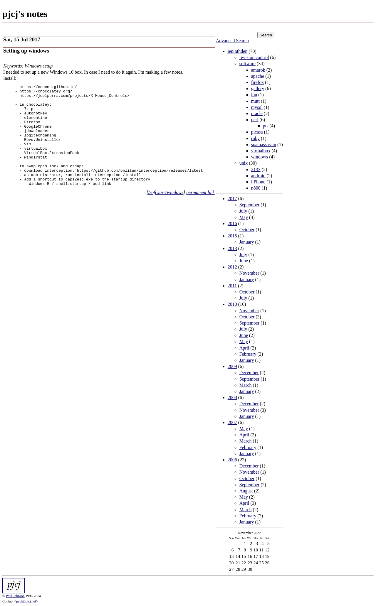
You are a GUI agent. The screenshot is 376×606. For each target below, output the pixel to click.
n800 (256, 187)
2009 (232, 366)
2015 (232, 235)
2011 (232, 285)
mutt (255, 101)
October (247, 229)
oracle (257, 113)
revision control (254, 57)
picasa (257, 131)
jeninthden (238, 51)
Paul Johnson (15, 596)
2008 (232, 397)
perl (254, 119)
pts (265, 125)
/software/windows (165, 212)
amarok (258, 69)
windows (259, 156)
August (246, 490)
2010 (232, 304)
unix (243, 163)
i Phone (258, 181)
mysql (257, 107)
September (249, 204)
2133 (256, 169)
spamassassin (263, 144)
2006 (232, 459)
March (245, 385)
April (244, 347)
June (243, 260)
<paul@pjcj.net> (26, 601)
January (246, 241)
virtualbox (261, 150)
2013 (232, 248)
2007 (232, 422)
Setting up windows (26, 51)
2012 (232, 266)
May (243, 217)
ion (254, 94)
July (243, 211)
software (247, 63)
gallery (257, 88)
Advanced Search (232, 40)
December (249, 372)
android (258, 175)
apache (257, 76)
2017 (232, 198)
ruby (255, 138)
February (247, 354)
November (249, 273)
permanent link (200, 212)
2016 (232, 223)
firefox (257, 82)
